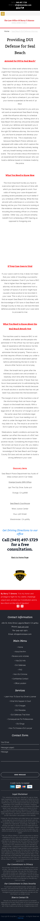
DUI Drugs (20, 724)
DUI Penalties (20, 710)
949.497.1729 (21, 2)
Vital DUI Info (20, 661)
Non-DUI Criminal (20, 674)
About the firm (20, 652)
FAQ (20, 670)
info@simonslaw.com (23, 5)
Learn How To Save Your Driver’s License (20, 697)
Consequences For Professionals (20, 719)
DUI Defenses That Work (20, 715)
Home (20, 647)
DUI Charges (20, 706)
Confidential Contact (20, 679)
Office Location (20, 683)
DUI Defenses (20, 665)
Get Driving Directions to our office (20, 531)
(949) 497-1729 (23, 627)
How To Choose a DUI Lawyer (20, 728)
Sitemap (20, 918)
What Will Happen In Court (20, 701)
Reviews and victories (20, 656)
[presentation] (17, 767)
